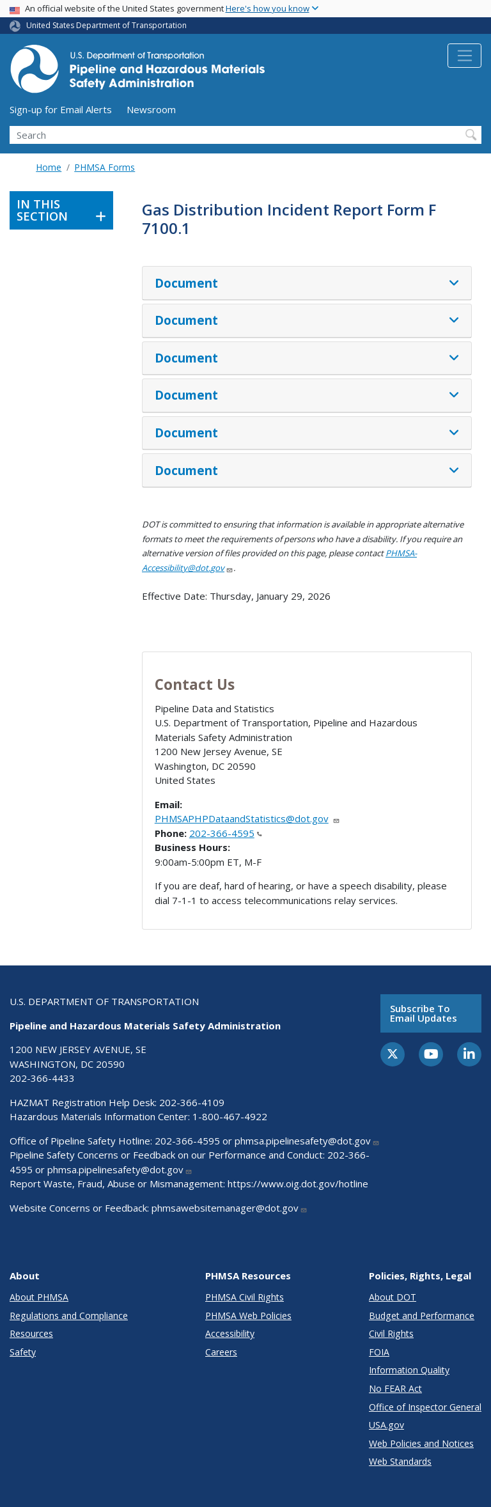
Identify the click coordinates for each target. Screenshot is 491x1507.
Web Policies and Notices (421, 1443)
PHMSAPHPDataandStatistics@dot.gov (247, 818)
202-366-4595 (225, 833)
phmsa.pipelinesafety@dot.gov (307, 1140)
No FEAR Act (395, 1388)
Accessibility (229, 1333)
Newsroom (151, 109)
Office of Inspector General (425, 1407)
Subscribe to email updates (423, 1013)
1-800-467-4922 (229, 1116)
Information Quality (409, 1370)
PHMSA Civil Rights (244, 1297)
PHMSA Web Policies (248, 1315)
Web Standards (400, 1461)
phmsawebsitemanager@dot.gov (230, 1207)
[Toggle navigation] (464, 55)
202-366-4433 (42, 1078)
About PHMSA (39, 1297)
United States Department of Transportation (106, 25)
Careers (221, 1352)
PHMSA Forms (104, 167)
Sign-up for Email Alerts (61, 109)
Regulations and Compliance (69, 1315)
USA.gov (386, 1425)
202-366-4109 (191, 1102)
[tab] (307, 283)
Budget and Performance (421, 1315)
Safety (23, 1352)
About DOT (392, 1297)
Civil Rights (391, 1333)
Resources (31, 1333)
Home (48, 167)
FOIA (379, 1352)
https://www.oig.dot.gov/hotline (298, 1183)
